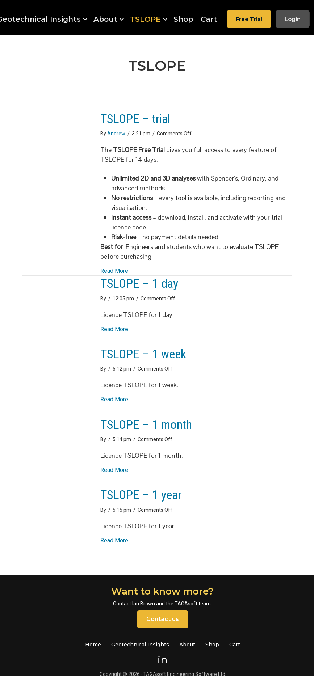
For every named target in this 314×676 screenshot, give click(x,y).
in (162, 660)
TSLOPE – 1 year (140, 494)
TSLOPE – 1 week (143, 354)
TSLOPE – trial (135, 118)
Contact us (162, 619)
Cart (209, 19)
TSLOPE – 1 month (146, 424)
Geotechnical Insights (140, 644)
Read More (114, 270)
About (105, 19)
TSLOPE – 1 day (139, 283)
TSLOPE (145, 19)
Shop (183, 19)
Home (93, 644)
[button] (85, 19)
